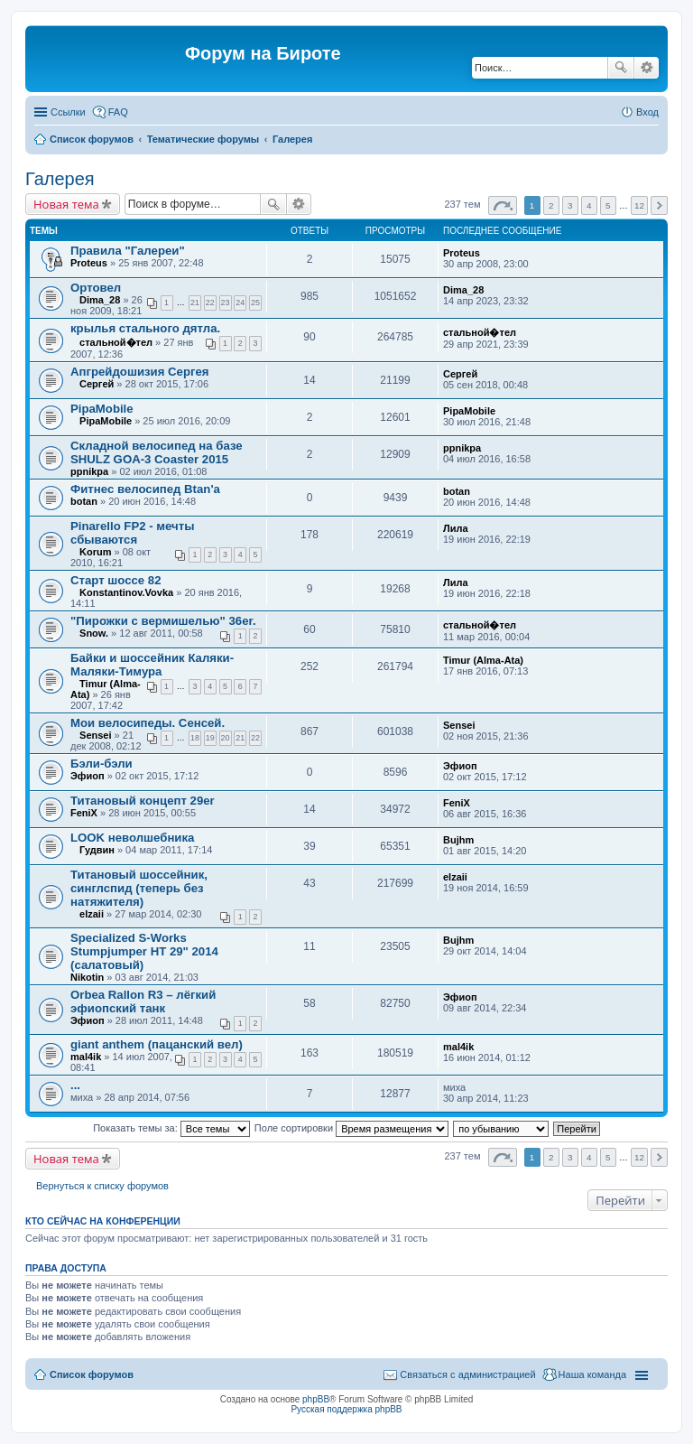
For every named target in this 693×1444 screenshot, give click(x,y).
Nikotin (87, 977)
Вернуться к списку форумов (102, 1185)
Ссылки (68, 112)
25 (255, 302)
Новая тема (66, 204)
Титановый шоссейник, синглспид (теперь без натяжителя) (139, 888)
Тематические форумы (203, 139)
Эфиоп (87, 775)
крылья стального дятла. (145, 328)
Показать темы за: (171, 1128)
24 (240, 302)
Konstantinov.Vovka (126, 592)
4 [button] (589, 205)
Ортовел (95, 287)
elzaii (91, 913)
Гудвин (97, 849)
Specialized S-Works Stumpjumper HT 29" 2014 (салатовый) (144, 951)
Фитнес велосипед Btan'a (145, 489)
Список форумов (92, 139)
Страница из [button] (502, 205)
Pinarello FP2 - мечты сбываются (132, 532)
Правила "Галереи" (127, 250)
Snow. (93, 633)
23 (225, 302)
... (75, 1085)
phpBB (315, 1399)
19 (210, 737)
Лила (455, 528)
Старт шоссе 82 (116, 580)
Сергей (96, 383)
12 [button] (639, 205)
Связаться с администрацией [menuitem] (467, 1374)
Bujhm (458, 839)
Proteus (88, 262)
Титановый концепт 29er (142, 800)
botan (83, 501)
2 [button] (551, 205)
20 (225, 737)
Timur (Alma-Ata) (483, 660)
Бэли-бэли (101, 763)
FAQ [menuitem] (118, 112)
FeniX (83, 812)
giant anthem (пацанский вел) (156, 1044)
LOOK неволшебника (132, 837)
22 (210, 302)
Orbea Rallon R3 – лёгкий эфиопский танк (143, 1001)
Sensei (95, 735)
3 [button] (570, 205)
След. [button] (659, 205)
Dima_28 (99, 299)
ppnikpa (89, 471)
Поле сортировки (351, 1128)
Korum (95, 551)
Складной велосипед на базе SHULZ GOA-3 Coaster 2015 (156, 452)
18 (194, 737)
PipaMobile (102, 408)
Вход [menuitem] (647, 112)
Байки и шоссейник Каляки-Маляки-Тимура (152, 664)
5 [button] (608, 205)
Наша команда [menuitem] (592, 1374)
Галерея (292, 139)
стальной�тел (115, 342)
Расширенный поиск (646, 68)
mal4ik (85, 1056)
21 (194, 302)
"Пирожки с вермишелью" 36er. (163, 621)
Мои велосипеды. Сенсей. (147, 723)
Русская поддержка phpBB (346, 1409)
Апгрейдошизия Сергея (139, 371)
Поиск (620, 68)
